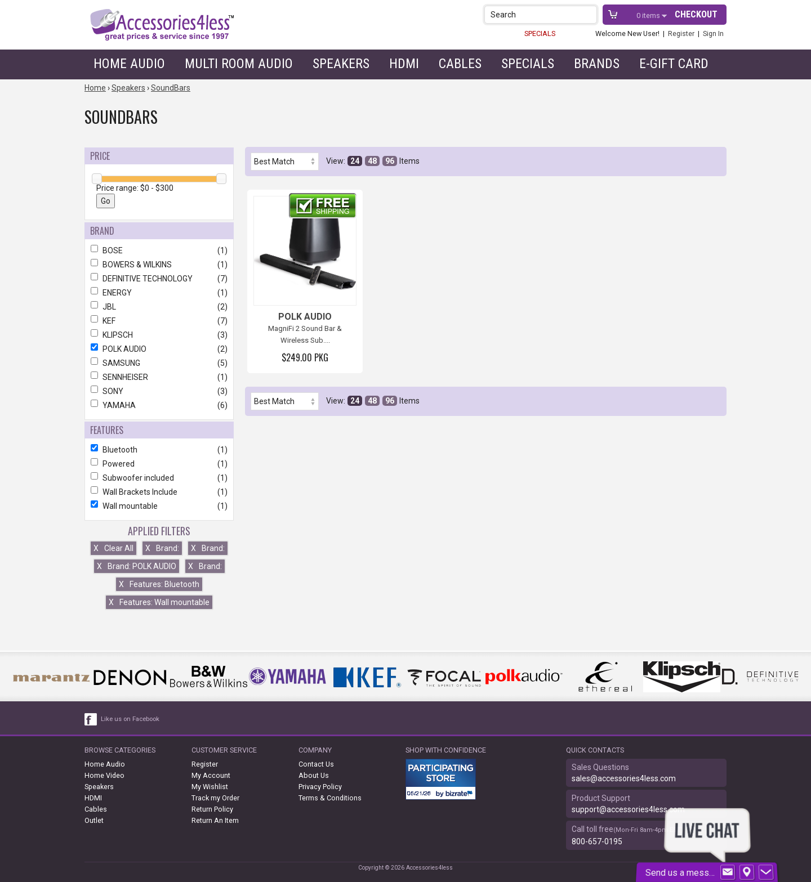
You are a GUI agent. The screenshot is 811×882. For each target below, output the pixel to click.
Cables (460, 63)
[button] (589, 14)
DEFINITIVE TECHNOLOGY (159, 278)
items (649, 15)
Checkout (696, 14)
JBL (159, 306)
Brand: (162, 548)
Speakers (341, 63)
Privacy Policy (320, 786)
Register (681, 33)
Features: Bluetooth (159, 584)
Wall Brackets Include (159, 492)
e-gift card (673, 63)
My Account (210, 775)
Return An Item (215, 820)
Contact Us (316, 764)
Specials (527, 63)
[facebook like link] (91, 719)
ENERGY (159, 292)
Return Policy (212, 809)
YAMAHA (159, 405)
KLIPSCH (159, 335)
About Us (313, 775)
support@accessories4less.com (628, 809)
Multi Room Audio (239, 63)
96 (389, 160)
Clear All (113, 548)
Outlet (94, 820)
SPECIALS (539, 33)
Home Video (104, 775)
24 (354, 160)
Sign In (713, 33)
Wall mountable (159, 506)
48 (372, 160)
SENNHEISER (159, 377)
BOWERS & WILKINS (159, 264)
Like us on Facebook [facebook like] (130, 719)
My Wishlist (209, 786)
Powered (159, 463)
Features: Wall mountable (159, 602)
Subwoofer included (159, 477)
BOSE (159, 250)
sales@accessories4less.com (624, 778)
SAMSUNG (159, 363)
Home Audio (129, 63)
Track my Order (215, 798)
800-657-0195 (597, 841)
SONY (159, 391)
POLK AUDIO (159, 349)
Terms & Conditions (330, 798)
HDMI (404, 63)
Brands (597, 63)
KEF (159, 320)
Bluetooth (159, 449)
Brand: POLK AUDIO (136, 566)
